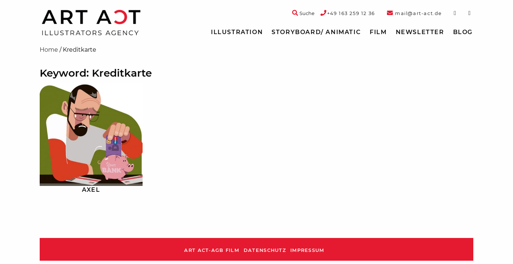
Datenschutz (265, 250)
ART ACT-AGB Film (211, 250)
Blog (463, 32)
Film (378, 32)
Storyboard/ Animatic (316, 32)
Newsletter (420, 32)
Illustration (237, 32)
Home (49, 49)
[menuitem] (237, 32)
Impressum (307, 250)
